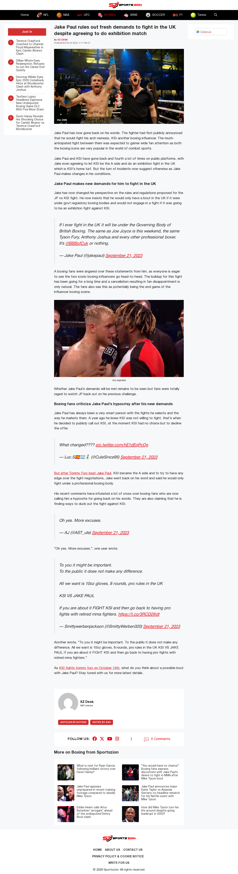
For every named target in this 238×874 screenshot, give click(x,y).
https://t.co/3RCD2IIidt (138, 614)
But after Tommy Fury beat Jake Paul (82, 473)
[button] (215, 15)
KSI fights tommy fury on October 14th (89, 668)
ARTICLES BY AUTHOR (73, 722)
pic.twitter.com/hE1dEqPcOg (122, 445)
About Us (112, 850)
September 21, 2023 (123, 256)
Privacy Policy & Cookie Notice (118, 856)
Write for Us (118, 863)
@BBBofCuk (76, 243)
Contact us (133, 850)
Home (25, 15)
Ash (102, 722)
